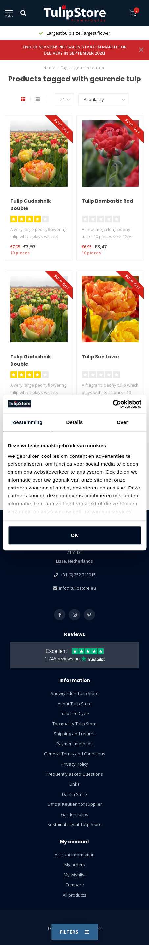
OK (74, 535)
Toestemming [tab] (27, 422)
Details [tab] (74, 422)
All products (74, 895)
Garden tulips (74, 814)
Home (49, 67)
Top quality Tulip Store (74, 724)
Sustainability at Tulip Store (74, 824)
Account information (75, 855)
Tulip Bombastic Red (107, 201)
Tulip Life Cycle (74, 713)
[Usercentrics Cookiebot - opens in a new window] (112, 404)
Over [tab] (122, 422)
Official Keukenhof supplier (74, 804)
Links (74, 784)
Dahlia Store (74, 794)
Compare (74, 885)
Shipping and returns (75, 734)
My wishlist (75, 875)
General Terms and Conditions (74, 754)
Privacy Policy (74, 764)
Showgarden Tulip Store (75, 693)
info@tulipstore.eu (77, 588)
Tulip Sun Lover (101, 356)
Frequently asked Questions (74, 774)
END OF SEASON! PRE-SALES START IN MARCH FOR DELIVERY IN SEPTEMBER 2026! (75, 50)
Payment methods (74, 744)
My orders (74, 864)
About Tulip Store (75, 704)
